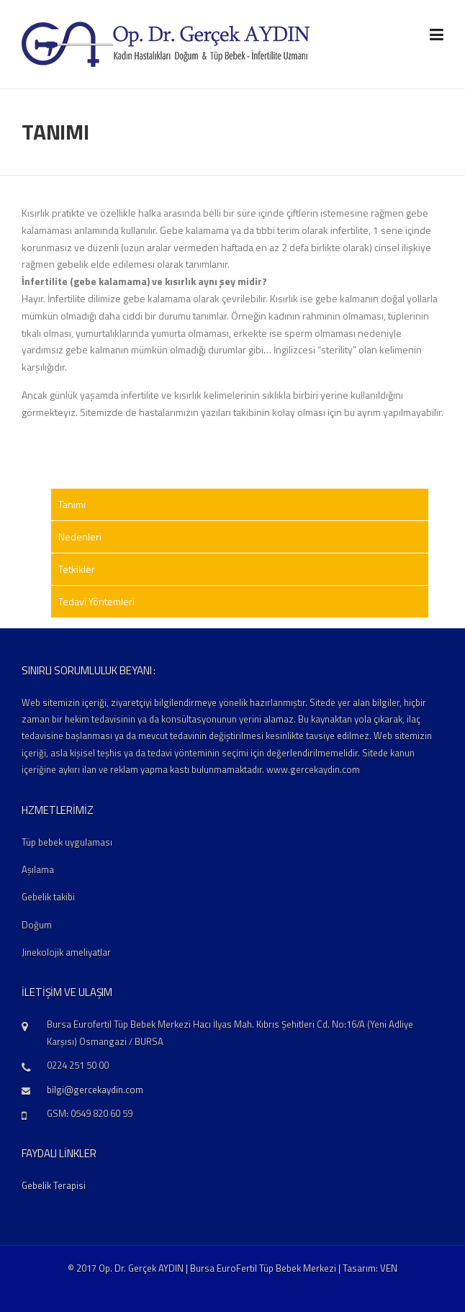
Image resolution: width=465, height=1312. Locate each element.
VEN (388, 1268)
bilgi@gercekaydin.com (95, 1089)
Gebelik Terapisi (54, 1185)
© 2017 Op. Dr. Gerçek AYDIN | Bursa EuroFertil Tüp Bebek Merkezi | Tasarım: (224, 1268)
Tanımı (72, 504)
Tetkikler (76, 568)
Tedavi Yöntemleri (96, 601)
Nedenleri (79, 536)
